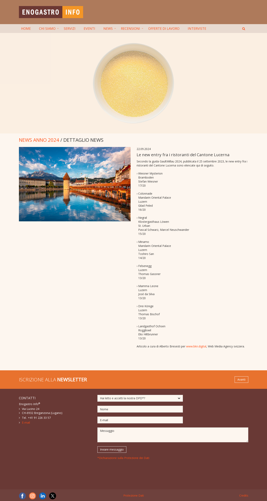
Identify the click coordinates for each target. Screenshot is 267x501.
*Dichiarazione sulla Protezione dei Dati (123, 458)
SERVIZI (69, 28)
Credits (243, 495)
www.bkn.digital (196, 346)
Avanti (241, 379)
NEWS (108, 28)
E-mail (26, 422)
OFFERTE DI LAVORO (163, 28)
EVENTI (89, 28)
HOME (26, 28)
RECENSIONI (130, 28)
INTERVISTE (197, 28)
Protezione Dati (133, 495)
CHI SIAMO (47, 28)
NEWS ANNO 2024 (39, 140)
